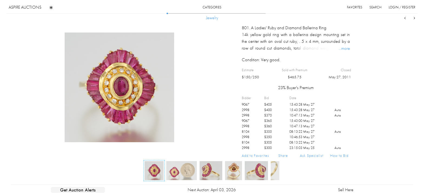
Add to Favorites (255, 155)
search (375, 7)
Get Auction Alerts (78, 190)
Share (283, 155)
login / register (402, 7)
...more (344, 48)
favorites (354, 7)
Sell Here (345, 190)
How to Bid (339, 155)
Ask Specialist (311, 155)
